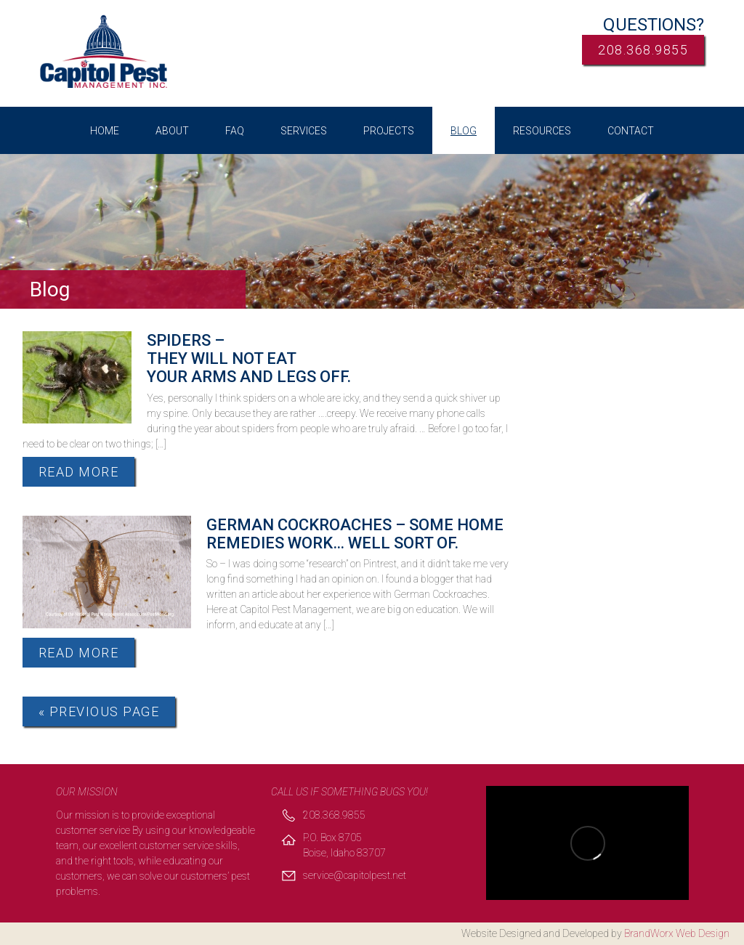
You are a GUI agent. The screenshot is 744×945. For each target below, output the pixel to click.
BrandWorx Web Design (676, 933)
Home (104, 131)
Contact (630, 131)
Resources (542, 131)
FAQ (234, 131)
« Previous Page (99, 711)
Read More (79, 471)
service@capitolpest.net (354, 875)
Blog (463, 131)
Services (303, 131)
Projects (388, 131)
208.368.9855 (643, 49)
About (172, 131)
